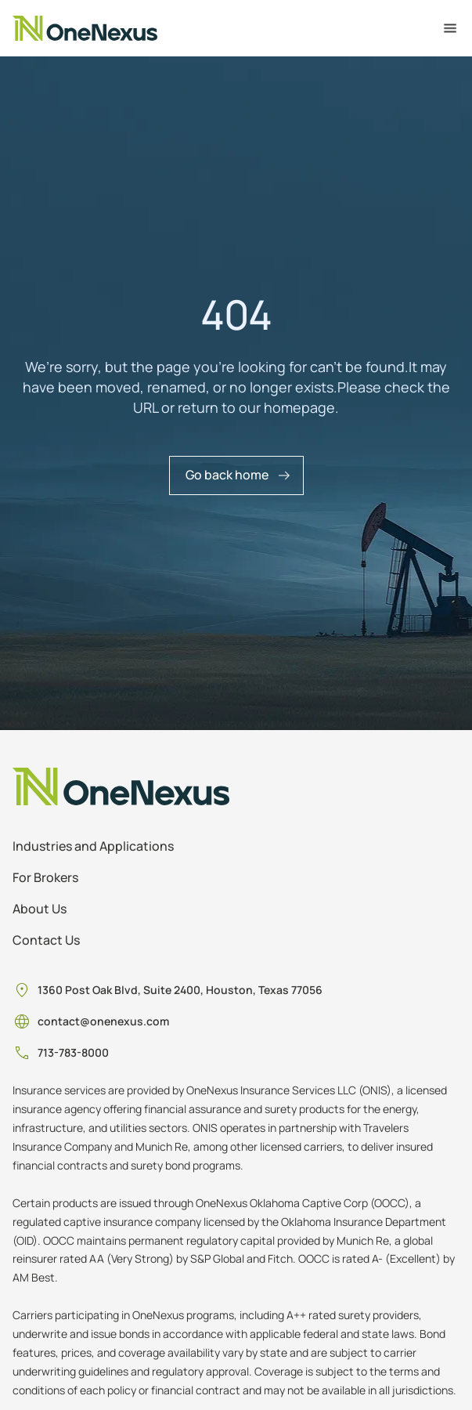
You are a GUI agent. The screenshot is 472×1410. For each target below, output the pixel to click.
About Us (40, 908)
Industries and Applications (93, 846)
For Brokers (45, 877)
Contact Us (46, 940)
